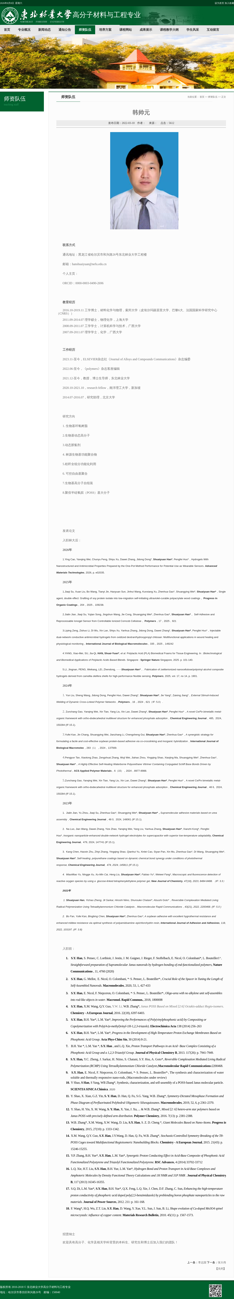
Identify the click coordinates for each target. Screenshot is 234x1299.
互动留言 (213, 29)
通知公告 (64, 29)
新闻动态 (44, 29)
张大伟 (222, 1262)
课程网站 (125, 29)
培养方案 (105, 29)
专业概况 (24, 29)
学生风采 (192, 29)
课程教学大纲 (169, 29)
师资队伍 (85, 29)
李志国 (202, 1262)
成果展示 (146, 29)
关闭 (220, 1268)
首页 (7, 29)
